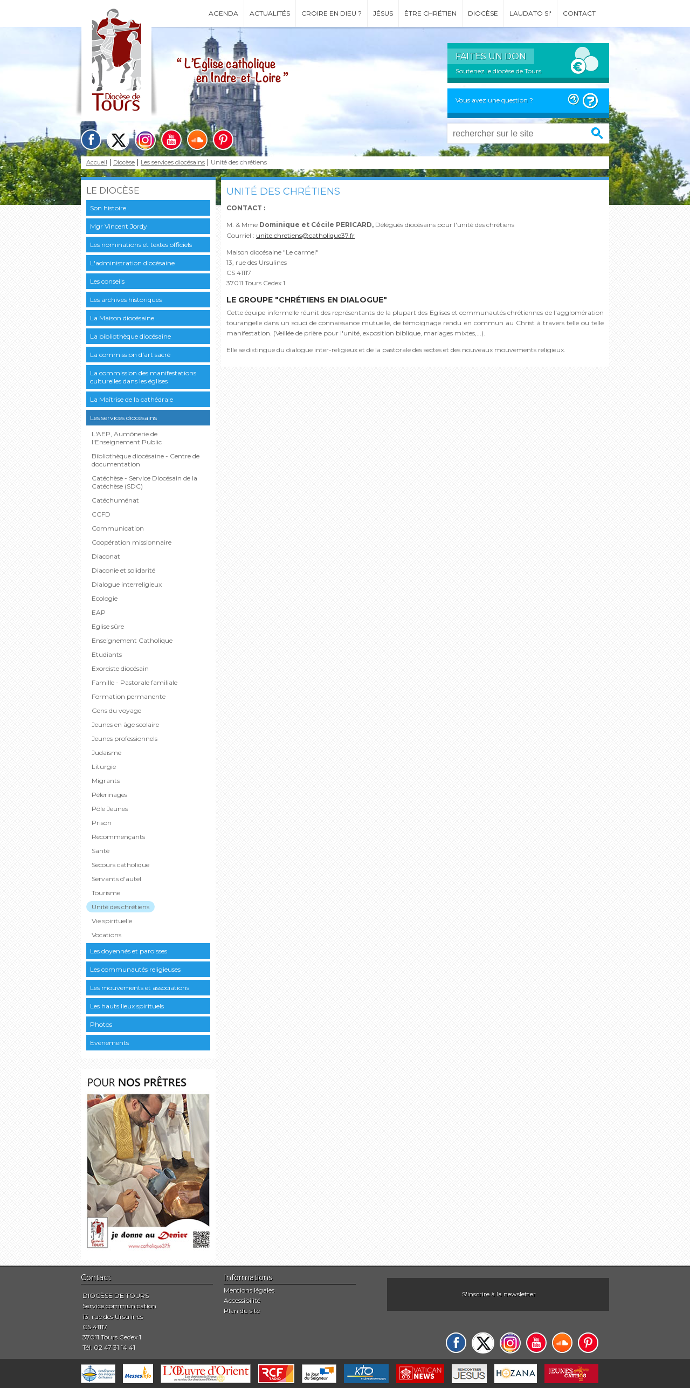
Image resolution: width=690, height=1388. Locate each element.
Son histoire (108, 208)
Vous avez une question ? (494, 100)
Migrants (106, 781)
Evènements (109, 1043)
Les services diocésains (173, 162)
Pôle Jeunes (110, 809)
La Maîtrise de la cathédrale (131, 399)
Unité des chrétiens (120, 907)
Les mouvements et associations (139, 988)
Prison (102, 823)
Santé (100, 851)
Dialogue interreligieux (127, 584)
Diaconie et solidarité (123, 570)
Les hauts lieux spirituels (127, 1006)
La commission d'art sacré (130, 355)
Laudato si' (530, 13)
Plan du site (242, 1311)
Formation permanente (128, 696)
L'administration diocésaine (132, 263)
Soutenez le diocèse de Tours (498, 71)
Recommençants (118, 837)
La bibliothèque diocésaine (130, 336)
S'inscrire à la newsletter (499, 1294)
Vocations (106, 935)
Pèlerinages (109, 795)
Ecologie (105, 598)
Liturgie (104, 766)
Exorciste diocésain (120, 668)
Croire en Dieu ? (331, 13)
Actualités (270, 13)
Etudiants (107, 654)
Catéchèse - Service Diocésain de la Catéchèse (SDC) (144, 482)
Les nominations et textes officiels (141, 245)
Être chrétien (430, 13)
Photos (101, 1024)
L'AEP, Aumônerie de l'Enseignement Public (127, 438)
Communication (118, 528)
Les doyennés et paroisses (128, 951)
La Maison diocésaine (122, 318)
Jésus (383, 13)
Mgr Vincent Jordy (118, 226)
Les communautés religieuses (135, 969)
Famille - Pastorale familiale (134, 682)
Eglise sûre (108, 626)
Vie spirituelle (112, 921)
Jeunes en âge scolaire (125, 724)
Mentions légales (249, 1290)
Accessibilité (242, 1300)
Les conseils (107, 281)
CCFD (101, 514)
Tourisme (106, 893)
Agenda (223, 13)
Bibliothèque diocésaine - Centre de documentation (145, 460)
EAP (99, 612)
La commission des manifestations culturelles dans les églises (143, 377)
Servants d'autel (116, 879)
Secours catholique (120, 865)
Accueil (96, 162)
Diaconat (106, 556)
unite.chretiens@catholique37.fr (305, 235)
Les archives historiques (126, 300)
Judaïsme (106, 752)
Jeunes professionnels (124, 738)
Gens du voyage (116, 710)
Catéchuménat (115, 500)
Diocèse (483, 13)
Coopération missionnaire (131, 542)
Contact (579, 13)
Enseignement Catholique (132, 640)
